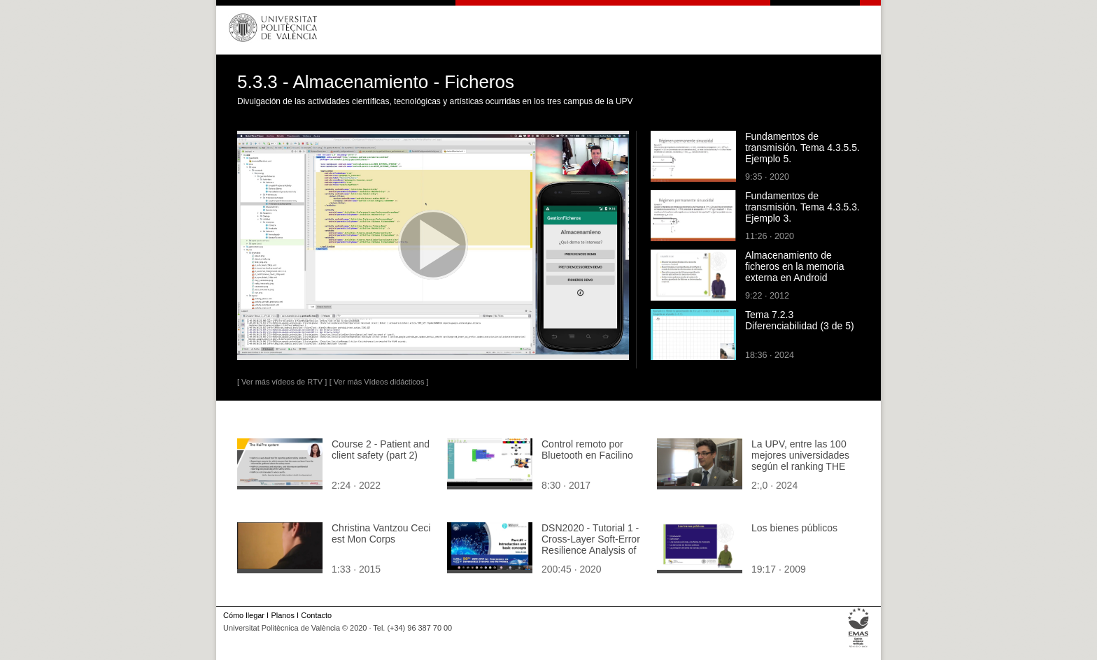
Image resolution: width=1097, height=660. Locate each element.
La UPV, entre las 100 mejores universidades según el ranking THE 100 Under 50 (800, 460)
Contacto (316, 615)
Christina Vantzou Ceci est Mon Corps (381, 533)
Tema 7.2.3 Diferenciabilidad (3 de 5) (799, 320)
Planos (282, 615)
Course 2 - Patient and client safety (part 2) (381, 449)
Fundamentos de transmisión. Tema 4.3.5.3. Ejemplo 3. (802, 207)
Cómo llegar (243, 615)
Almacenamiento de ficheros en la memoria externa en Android (794, 266)
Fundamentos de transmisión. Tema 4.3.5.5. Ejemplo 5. (802, 147)
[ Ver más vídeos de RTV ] (282, 382)
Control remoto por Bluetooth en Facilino (587, 449)
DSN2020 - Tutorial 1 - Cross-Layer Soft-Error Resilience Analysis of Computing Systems (591, 544)
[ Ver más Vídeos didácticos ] (379, 382)
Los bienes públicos (794, 527)
